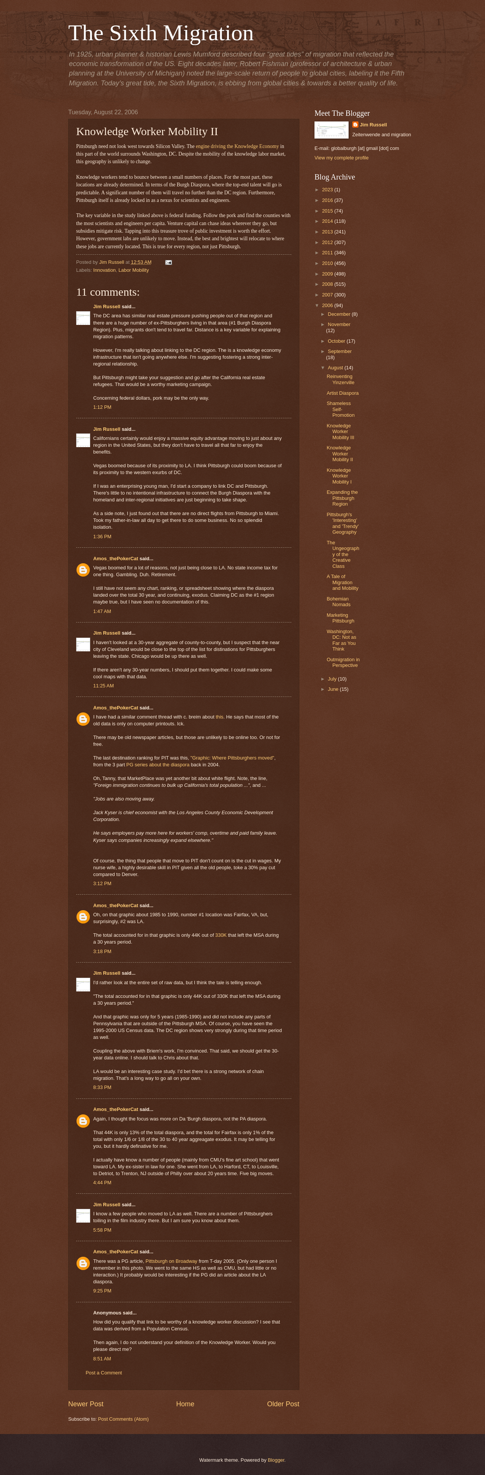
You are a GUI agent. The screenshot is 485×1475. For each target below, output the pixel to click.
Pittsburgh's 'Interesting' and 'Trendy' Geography (343, 523)
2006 (328, 305)
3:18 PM (102, 951)
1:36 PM (102, 536)
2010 (328, 263)
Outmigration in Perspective (343, 662)
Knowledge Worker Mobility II (340, 453)
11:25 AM (103, 686)
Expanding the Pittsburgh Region (342, 498)
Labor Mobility (134, 270)
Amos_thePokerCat (115, 558)
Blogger (276, 1460)
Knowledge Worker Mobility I (339, 476)
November (339, 324)
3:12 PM (102, 883)
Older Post (283, 1404)
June (334, 689)
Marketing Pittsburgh (340, 618)
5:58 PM (102, 1230)
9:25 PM (102, 1291)
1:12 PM (102, 407)
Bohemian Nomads (338, 601)
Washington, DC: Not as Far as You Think (341, 640)
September (340, 351)
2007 (328, 295)
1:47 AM (102, 611)
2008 (328, 284)
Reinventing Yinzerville (340, 379)
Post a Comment (104, 1373)
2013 (328, 232)
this (219, 717)
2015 (328, 211)
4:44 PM (102, 1182)
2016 (328, 200)
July (333, 679)
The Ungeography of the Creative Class (343, 554)
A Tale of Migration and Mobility (342, 582)
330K (221, 935)
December (340, 314)
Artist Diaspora (342, 393)
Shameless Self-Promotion (341, 409)
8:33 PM (102, 1087)
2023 (328, 189)
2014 (328, 221)
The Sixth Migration (161, 32)
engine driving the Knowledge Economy (237, 146)
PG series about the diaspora (157, 764)
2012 (328, 242)
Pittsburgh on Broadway (171, 1261)
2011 (328, 252)
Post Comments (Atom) (123, 1419)
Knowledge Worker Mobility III (340, 431)
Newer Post (85, 1404)
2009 (328, 274)
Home (185, 1404)
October (337, 341)
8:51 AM (102, 1359)
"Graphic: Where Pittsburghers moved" (232, 758)
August (336, 367)
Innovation (104, 270)
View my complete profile (341, 158)
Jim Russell (106, 306)
